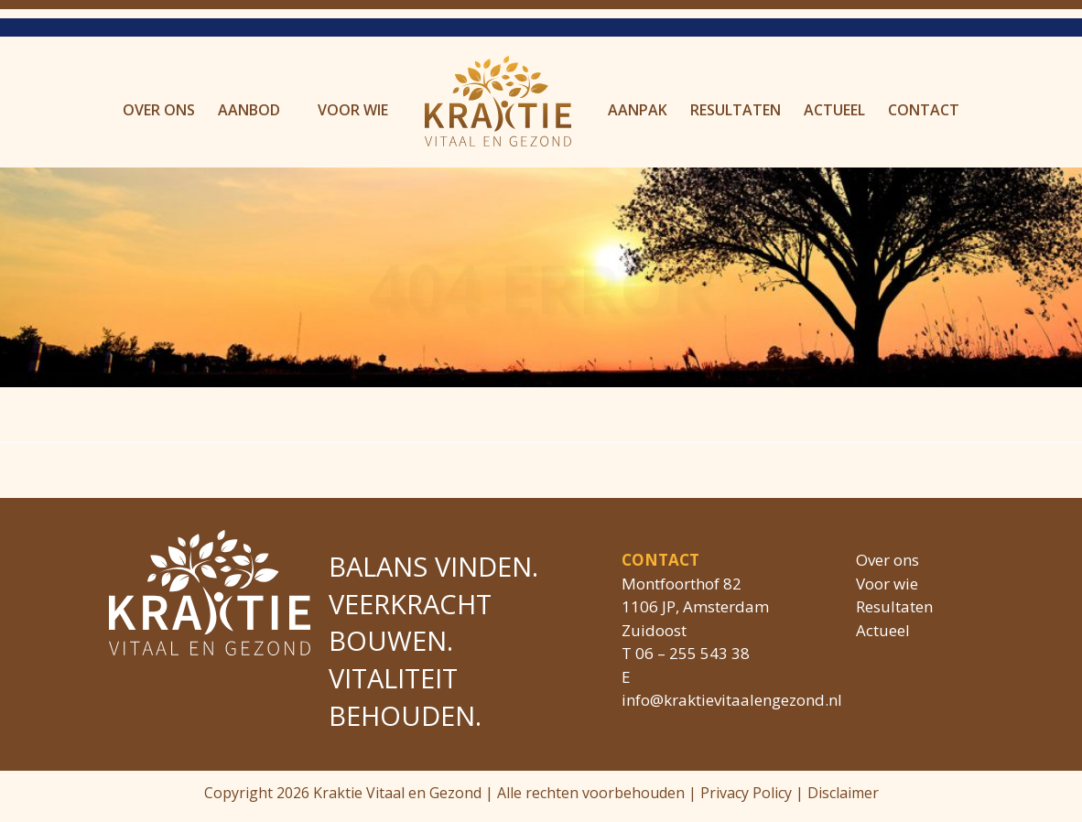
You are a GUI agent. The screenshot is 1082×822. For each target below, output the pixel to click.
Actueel (834, 110)
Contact (923, 110)
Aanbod (249, 110)
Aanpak (637, 110)
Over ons (159, 110)
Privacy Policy (746, 793)
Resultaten (735, 110)
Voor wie (353, 110)
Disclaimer (843, 793)
